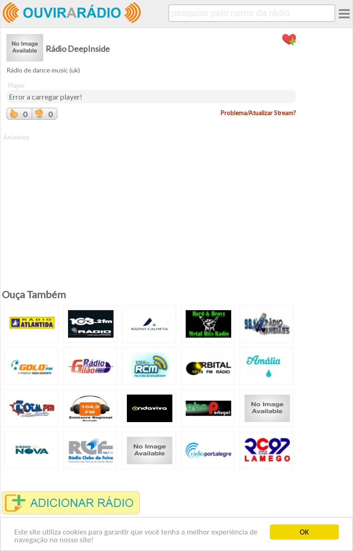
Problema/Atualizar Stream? (258, 113)
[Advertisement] (151, 206)
